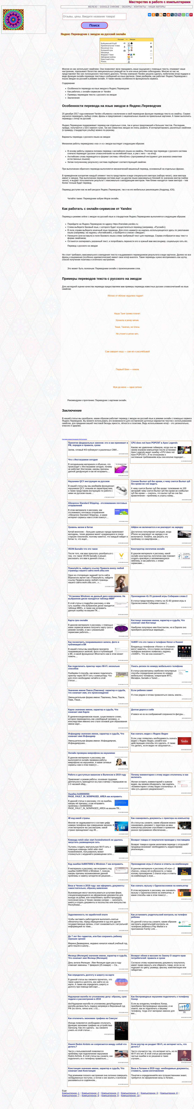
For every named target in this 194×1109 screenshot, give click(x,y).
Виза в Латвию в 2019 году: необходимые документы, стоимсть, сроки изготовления (160, 1069)
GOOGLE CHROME (109, 7)
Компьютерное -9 (110, 1095)
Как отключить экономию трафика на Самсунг (93, 1018)
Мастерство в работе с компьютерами (161, 2)
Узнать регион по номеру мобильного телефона (157, 666)
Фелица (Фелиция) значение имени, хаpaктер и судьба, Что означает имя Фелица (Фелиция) (97, 957)
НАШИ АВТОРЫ (156, 7)
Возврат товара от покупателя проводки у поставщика (160, 840)
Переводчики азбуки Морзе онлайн (100, 198)
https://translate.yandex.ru (125, 224)
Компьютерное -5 (149, 1093)
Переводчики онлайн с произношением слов (117, 268)
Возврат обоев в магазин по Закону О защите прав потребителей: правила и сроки (158, 957)
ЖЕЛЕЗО (93, 7)
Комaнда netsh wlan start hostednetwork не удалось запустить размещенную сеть (95, 841)
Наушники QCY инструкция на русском (89, 481)
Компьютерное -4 (129, 1093)
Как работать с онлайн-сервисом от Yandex (89, 91)
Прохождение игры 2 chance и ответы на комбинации (159, 864)
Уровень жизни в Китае (80, 527)
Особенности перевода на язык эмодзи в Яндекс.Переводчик (98, 88)
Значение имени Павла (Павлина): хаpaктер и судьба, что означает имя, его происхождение (97, 691)
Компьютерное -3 (110, 1093)
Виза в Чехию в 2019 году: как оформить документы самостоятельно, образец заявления (96, 887)
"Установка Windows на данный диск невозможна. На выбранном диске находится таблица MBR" (96, 597)
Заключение (73, 98)
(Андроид (164, 189)
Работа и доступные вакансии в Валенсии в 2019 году (97, 775)
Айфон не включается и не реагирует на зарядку (157, 527)
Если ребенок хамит (142, 690)
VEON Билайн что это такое (83, 549)
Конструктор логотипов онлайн (148, 549)
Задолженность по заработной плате (88, 915)
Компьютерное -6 (169, 1093)
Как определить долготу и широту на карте (91, 975)
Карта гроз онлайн (78, 620)
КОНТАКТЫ (140, 7)
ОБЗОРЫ (126, 7)
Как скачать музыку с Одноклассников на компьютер (159, 886)
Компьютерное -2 (90, 1093)
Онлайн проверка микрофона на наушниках (91, 753)
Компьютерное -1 (70, 1093)
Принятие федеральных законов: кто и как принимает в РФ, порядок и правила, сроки (98, 444)
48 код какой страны (79, 818)
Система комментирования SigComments (74, 439)
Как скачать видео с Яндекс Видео (149, 734)
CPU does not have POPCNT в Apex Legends (154, 443)
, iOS (171, 189)
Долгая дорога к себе (142, 709)
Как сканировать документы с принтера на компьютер (160, 818)
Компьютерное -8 (90, 1095)
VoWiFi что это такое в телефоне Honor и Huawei (157, 642)
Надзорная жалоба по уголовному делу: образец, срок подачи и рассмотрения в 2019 (97, 997)
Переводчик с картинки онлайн (110, 400)
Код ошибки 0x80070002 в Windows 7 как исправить (95, 864)
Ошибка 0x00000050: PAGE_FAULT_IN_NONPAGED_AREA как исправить (95, 795)
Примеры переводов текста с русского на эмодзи (92, 95)
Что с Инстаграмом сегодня (83, 460)
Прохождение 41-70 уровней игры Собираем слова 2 (159, 596)
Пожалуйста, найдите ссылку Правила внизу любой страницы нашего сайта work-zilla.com (96, 569)
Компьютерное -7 (70, 1095)
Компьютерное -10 (130, 1095)
